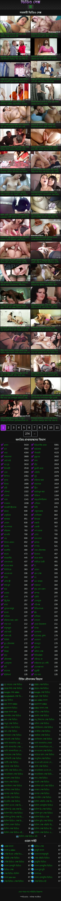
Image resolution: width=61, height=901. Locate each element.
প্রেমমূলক (7, 663)
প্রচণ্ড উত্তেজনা (40, 624)
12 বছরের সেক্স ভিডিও (13, 684)
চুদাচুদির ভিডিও (40, 862)
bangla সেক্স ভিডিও (42, 692)
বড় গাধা (37, 674)
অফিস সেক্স (38, 651)
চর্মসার (36, 542)
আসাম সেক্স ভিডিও (42, 793)
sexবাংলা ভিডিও (10, 708)
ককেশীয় (7, 550)
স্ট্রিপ (36, 488)
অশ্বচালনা (7, 457)
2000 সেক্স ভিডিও (41, 684)
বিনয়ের (37, 519)
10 (50, 427)
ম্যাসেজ (7, 671)
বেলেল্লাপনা (38, 667)
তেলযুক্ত (37, 601)
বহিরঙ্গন (7, 530)
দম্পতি (37, 546)
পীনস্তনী (37, 453)
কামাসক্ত (37, 484)
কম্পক (36, 593)
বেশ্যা (36, 534)
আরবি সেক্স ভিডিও (41, 782)
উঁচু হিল (7, 601)
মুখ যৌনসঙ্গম (9, 643)
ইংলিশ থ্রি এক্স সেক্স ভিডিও (14, 809)
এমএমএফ (8, 573)
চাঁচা (35, 464)
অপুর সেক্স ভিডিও (11, 723)
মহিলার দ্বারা (39, 480)
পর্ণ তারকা (38, 530)
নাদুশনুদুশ (7, 628)
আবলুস (37, 643)
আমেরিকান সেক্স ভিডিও (13, 774)
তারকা (6, 593)
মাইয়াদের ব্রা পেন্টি (41, 663)
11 (57, 427)
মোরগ (36, 569)
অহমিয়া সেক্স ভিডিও (42, 735)
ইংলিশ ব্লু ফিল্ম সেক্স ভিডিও (14, 817)
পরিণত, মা (38, 659)
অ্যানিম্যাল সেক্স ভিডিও (43, 739)
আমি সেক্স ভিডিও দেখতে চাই (14, 770)
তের (5, 472)
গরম (6, 499)
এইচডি (37, 472)
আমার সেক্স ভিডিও (11, 766)
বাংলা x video (9, 850)
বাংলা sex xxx (9, 877)
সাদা (36, 460)
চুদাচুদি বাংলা (39, 850)
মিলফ (6, 484)
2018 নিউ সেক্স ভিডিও (13, 688)
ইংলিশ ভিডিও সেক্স (41, 817)
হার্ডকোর (37, 449)
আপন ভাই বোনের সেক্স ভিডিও (44, 762)
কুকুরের (37, 457)
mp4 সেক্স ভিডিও (41, 696)
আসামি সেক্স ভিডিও (12, 797)
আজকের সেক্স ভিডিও (12, 754)
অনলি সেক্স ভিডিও (41, 716)
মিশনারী (7, 468)
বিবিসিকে (7, 569)
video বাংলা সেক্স (41, 708)
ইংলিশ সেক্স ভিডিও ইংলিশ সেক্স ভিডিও (44, 828)
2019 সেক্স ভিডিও (41, 688)
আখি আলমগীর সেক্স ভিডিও (14, 747)
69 (35, 612)
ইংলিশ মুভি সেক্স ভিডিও (43, 821)
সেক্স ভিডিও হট (40, 881)
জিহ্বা (6, 651)
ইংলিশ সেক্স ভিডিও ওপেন (44, 832)
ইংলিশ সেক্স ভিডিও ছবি (28, 836)
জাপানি (7, 534)
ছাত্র (5, 589)
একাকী (36, 527)
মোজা (6, 647)
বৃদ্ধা (5, 655)
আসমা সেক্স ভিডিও (11, 793)
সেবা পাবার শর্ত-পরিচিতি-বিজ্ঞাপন (30, 892)
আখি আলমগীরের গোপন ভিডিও (44, 747)
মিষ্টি (36, 507)
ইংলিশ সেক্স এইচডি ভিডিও (44, 824)
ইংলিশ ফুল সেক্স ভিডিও (43, 813)
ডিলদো (37, 554)
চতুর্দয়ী (36, 671)
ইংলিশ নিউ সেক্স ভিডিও (13, 813)
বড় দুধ (6, 464)
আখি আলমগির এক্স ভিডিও (14, 743)
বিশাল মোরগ (9, 542)
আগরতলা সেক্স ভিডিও (43, 751)
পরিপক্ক (37, 604)
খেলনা (6, 495)
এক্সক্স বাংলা (8, 846)
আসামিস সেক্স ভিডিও (42, 797)
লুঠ (35, 476)
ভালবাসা (37, 632)
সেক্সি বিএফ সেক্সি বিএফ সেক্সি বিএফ (14, 854)
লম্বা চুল (7, 585)
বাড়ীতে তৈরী (39, 562)
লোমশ (6, 523)
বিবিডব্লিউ (38, 655)
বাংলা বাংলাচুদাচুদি (41, 854)
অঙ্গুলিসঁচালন (40, 499)
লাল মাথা (38, 538)
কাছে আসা (38, 558)
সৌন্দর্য (6, 492)
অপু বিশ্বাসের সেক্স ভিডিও (44, 719)
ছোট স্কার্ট (7, 632)
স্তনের (6, 612)
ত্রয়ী (5, 488)
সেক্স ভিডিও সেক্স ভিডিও (14, 881)
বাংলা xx (37, 873)
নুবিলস (37, 647)
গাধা (5, 453)
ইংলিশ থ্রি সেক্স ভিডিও (43, 809)
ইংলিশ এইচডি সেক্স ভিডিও (44, 801)
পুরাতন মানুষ (9, 608)
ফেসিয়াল (37, 515)
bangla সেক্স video (11, 692)
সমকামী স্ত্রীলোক (10, 507)
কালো (6, 554)
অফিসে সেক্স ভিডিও (12, 727)
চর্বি (5, 667)
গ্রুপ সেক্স (37, 573)
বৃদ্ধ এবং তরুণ (40, 589)
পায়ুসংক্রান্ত (38, 511)
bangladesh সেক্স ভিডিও (14, 696)
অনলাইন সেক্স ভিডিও (12, 716)
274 (27, 433)
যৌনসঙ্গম (7, 659)
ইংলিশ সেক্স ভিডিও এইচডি (14, 832)
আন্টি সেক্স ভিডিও (11, 762)
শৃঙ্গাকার (7, 519)
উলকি (6, 546)
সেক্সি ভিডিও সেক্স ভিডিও (14, 862)
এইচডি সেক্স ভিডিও (12, 858)
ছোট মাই (7, 460)
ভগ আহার (38, 581)
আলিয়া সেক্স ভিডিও (12, 789)
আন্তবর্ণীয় (8, 558)
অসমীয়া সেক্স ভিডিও (42, 731)
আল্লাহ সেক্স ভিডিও (42, 789)
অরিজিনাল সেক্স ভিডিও (43, 727)
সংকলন (7, 503)
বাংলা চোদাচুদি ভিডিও (12, 866)
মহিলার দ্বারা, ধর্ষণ (11, 620)
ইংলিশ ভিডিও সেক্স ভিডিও (14, 821)
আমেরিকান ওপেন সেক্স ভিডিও (44, 770)
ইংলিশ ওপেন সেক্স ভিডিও (14, 805)
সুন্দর (6, 480)
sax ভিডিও (8, 700)
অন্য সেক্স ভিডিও (10, 719)
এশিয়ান (37, 503)
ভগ (5, 449)
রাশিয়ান (37, 616)
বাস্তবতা (37, 585)
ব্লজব (6, 445)
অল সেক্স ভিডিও (10, 731)
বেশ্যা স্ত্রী (7, 581)
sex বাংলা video (10, 704)
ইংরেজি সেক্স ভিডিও (12, 801)
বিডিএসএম (38, 608)
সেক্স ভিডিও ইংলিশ (11, 873)
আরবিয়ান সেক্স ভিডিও (13, 786)
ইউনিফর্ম (7, 674)
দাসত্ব (36, 628)
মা (35, 566)
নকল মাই (7, 636)
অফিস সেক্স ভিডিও (41, 723)
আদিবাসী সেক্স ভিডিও (12, 758)
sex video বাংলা (40, 700)
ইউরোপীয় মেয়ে (40, 445)
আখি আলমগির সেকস (43, 743)
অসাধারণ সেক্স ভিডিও (12, 735)
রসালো (37, 620)
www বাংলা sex (10, 712)
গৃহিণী (36, 597)
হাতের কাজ (8, 566)
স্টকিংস (37, 495)
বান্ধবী (36, 523)
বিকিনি (6, 639)
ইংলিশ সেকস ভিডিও (12, 824)
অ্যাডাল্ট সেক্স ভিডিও (12, 739)
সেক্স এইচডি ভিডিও (42, 858)
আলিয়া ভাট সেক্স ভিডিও (44, 786)
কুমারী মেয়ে (38, 468)
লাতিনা (7, 616)
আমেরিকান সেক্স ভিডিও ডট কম (44, 774)
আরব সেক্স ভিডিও (11, 782)
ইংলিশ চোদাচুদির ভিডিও (43, 805)
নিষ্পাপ (7, 476)
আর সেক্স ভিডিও (41, 778)
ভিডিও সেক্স (30, 2)
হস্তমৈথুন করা (39, 492)
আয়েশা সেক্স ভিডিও (12, 778)
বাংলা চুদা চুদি (39, 869)
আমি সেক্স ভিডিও (41, 766)
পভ (5, 538)
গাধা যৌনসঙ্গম (40, 550)
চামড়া (6, 511)
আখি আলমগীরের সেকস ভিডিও (14, 751)
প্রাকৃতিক (7, 515)
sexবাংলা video (40, 704)
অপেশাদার (8, 527)
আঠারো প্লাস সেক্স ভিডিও (44, 754)
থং (35, 577)
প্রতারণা (37, 639)
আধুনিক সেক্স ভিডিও (42, 758)
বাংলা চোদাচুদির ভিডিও (43, 866)
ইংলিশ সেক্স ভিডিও (11, 828)
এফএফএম (8, 562)
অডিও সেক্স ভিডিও (41, 712)
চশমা (6, 577)
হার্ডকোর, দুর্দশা (40, 636)
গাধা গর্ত (7, 624)
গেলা (6, 597)
